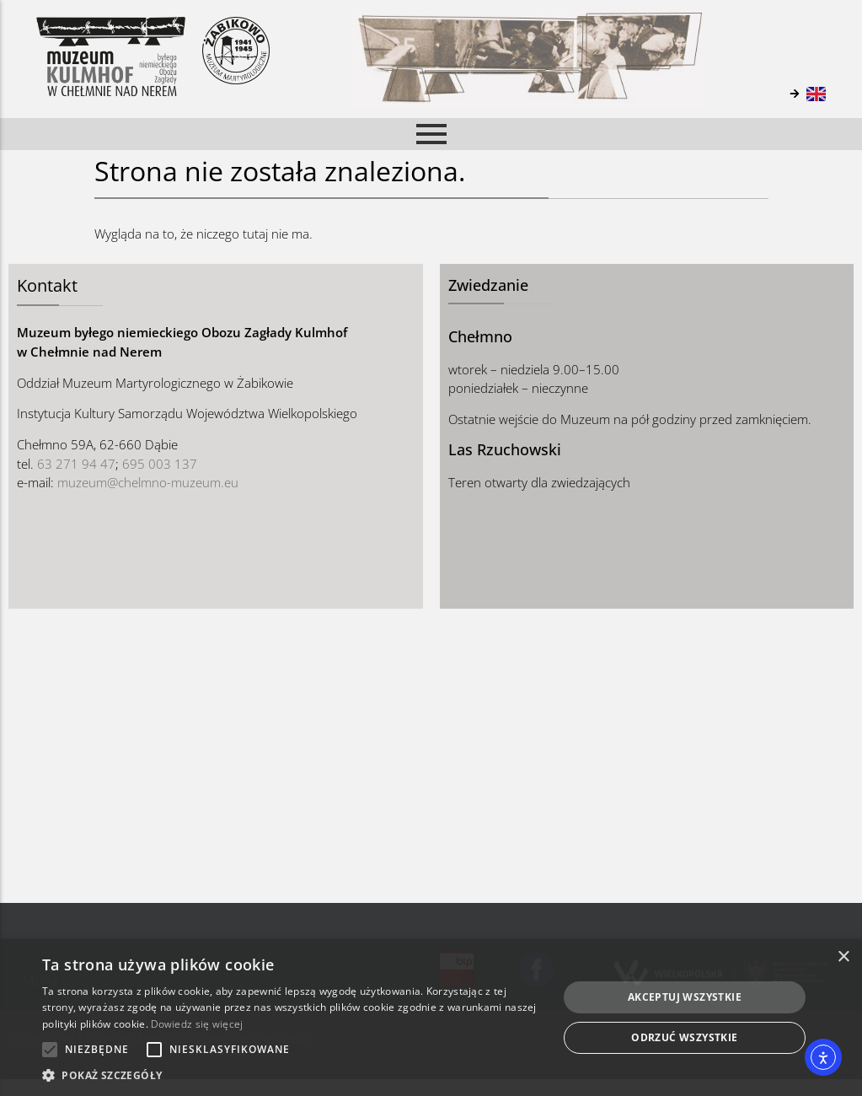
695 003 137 (159, 463)
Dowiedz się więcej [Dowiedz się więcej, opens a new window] (197, 1024)
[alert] (431, 1017)
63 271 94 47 (76, 463)
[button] (292, 1074)
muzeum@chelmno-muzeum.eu (147, 482)
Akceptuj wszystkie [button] (685, 997)
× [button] (843, 957)
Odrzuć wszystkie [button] (684, 1037)
